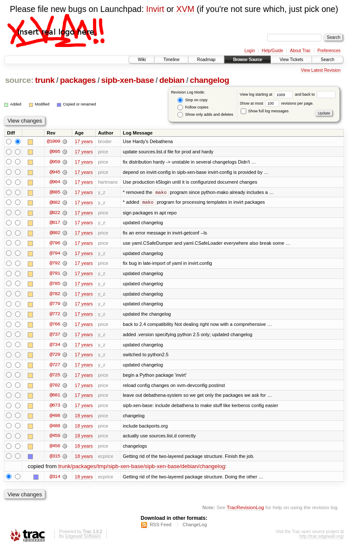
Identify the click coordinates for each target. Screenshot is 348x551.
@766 (55, 325)
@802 (55, 233)
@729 (55, 356)
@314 (55, 479)
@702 (55, 387)
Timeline (171, 59)
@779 (55, 305)
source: (19, 80)
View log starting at (267, 94)
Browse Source (247, 59)
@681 (55, 397)
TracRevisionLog (245, 510)
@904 (55, 182)
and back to (315, 94)
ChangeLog (195, 527)
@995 (55, 151)
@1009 (53, 141)
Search (327, 59)
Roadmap (206, 59)
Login (250, 50)
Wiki (142, 59)
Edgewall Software (82, 539)
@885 (55, 192)
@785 (55, 284)
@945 (55, 172)
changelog (209, 80)
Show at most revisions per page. (277, 103)
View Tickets (291, 59)
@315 (55, 459)
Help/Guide (272, 50)
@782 (55, 295)
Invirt (155, 9)
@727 (55, 366)
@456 (55, 448)
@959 (55, 161)
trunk (45, 80)
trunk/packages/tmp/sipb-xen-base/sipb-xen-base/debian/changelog (141, 469)
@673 (55, 407)
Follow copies (192, 107)
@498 (55, 418)
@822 (55, 213)
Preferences (329, 50)
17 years (84, 141)
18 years (84, 418)
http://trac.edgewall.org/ (321, 539)
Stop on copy (192, 100)
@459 (55, 438)
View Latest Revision (321, 70)
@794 (55, 254)
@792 (55, 264)
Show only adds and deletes (205, 114)
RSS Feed (160, 527)
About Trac (300, 50)
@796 (55, 243)
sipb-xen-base (127, 80)
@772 (55, 315)
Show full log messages (265, 111)
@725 (55, 377)
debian (171, 80)
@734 (55, 346)
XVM (185, 9)
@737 (55, 336)
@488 (55, 428)
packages (78, 80)
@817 (55, 223)
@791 (55, 274)
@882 (55, 202)
